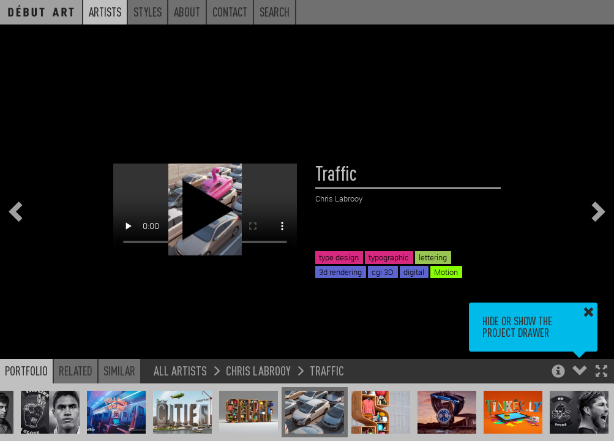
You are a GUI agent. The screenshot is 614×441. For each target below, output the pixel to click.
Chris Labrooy (258, 370)
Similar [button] (119, 371)
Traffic (327, 370)
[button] (601, 372)
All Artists (180, 370)
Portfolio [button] (26, 371)
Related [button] (75, 371)
